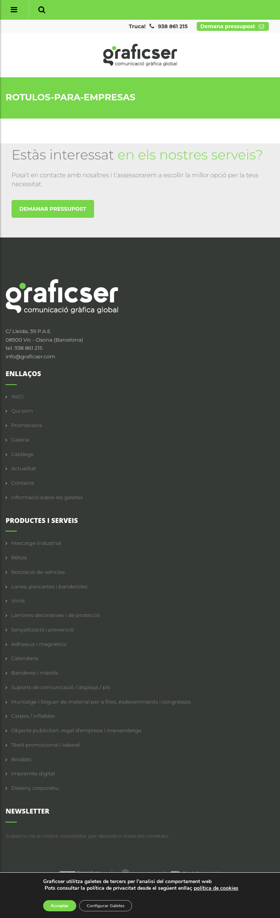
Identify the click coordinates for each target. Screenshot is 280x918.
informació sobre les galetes (47, 497)
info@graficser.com (30, 356)
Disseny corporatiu (35, 788)
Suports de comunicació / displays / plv (60, 687)
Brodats (21, 759)
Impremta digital (33, 773)
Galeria (20, 439)
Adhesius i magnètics (38, 644)
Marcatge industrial (36, 543)
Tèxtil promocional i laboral (45, 744)
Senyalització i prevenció (42, 629)
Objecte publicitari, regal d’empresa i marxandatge (76, 730)
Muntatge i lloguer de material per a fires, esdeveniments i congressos (101, 701)
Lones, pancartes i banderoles (49, 586)
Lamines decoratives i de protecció (55, 615)
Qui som (22, 410)
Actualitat (23, 468)
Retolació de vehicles (38, 572)
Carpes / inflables (33, 715)
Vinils (18, 600)
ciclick (267, 906)
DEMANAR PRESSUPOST (52, 209)
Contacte (23, 482)
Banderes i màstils (34, 672)
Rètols (19, 557)
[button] (42, 10)
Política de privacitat (184, 898)
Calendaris (24, 658)
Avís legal (145, 898)
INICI (17, 396)
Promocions (26, 425)
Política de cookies (232, 898)
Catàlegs (22, 454)
